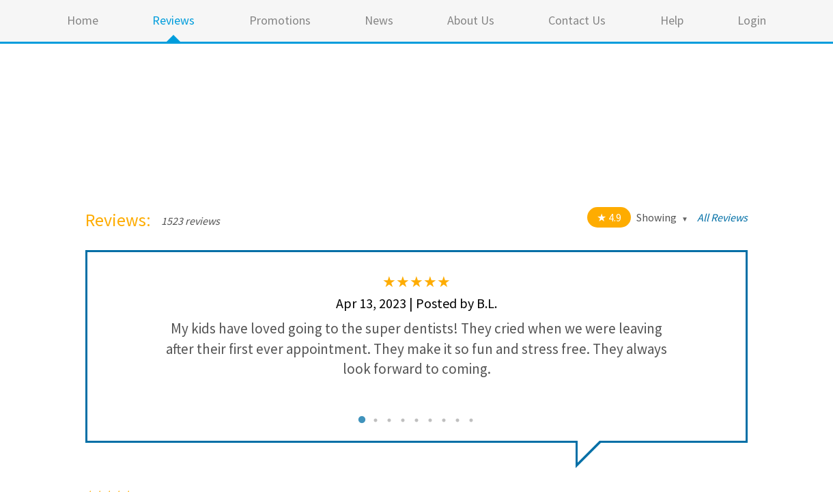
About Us (470, 20)
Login (751, 20)
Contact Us (577, 20)
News (379, 20)
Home (82, 20)
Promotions (280, 20)
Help (671, 20)
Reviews (173, 20)
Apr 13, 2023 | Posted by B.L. (416, 303)
